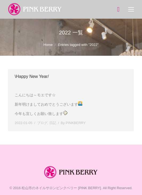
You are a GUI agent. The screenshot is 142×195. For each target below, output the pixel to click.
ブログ (42, 123)
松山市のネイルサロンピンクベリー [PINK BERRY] (61, 188)
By (73, 123)
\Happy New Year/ (32, 76)
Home (48, 45)
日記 (52, 123)
